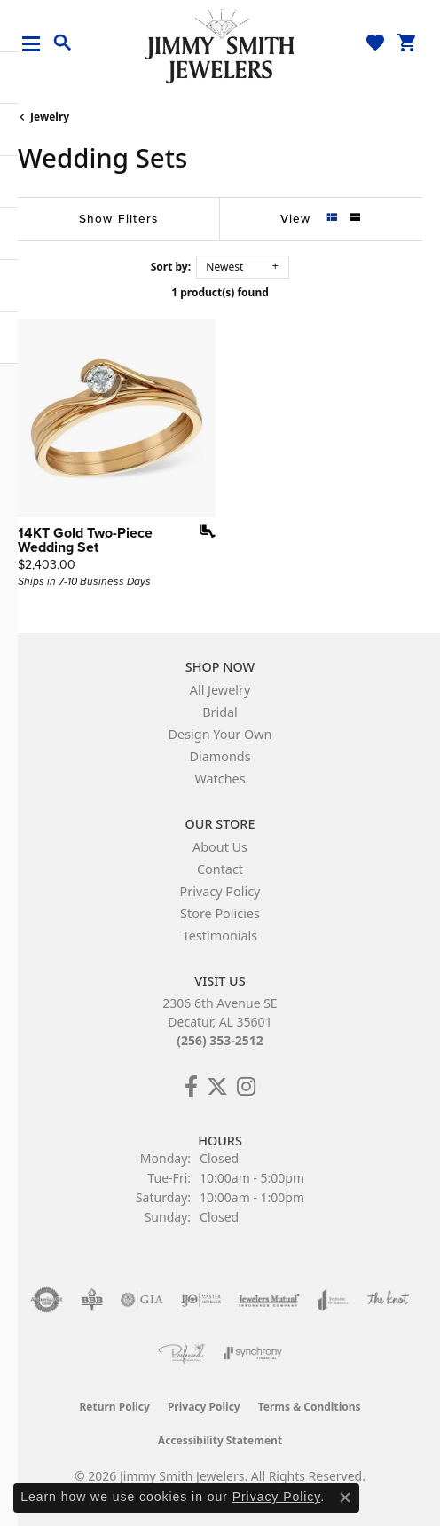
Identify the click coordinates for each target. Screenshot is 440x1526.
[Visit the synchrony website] (253, 1353)
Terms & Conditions (309, 1406)
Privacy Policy (220, 891)
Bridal (220, 712)
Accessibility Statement (220, 1440)
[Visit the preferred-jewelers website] (182, 1353)
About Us (220, 846)
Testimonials (220, 935)
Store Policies (220, 913)
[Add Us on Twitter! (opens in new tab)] (217, 1086)
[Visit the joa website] (333, 1299)
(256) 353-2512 (220, 1040)
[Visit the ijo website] (201, 1299)
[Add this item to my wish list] (201, 531)
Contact (220, 869)
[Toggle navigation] (38, 44)
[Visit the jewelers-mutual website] (269, 1299)
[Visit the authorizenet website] (46, 1299)
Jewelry (49, 116)
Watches (219, 778)
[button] (63, 43)
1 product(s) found (220, 292)
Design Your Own (220, 734)
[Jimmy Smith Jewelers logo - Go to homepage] (220, 45)
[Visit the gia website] (142, 1299)
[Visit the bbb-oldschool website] (92, 1299)
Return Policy (114, 1406)
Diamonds (219, 756)
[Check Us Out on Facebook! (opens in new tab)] (191, 1086)
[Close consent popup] (345, 1497)
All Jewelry (220, 689)
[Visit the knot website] (388, 1299)
